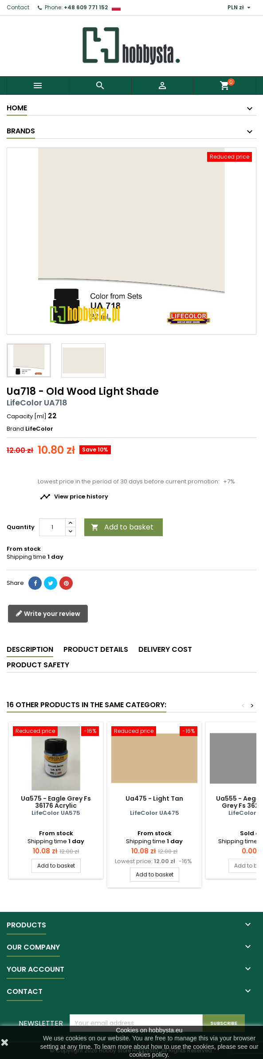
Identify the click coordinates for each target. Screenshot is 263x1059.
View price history (74, 496)
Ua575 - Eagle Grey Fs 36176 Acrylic (56, 802)
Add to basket (122, 527)
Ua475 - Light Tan (154, 798)
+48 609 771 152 (86, 7)
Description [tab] (30, 649)
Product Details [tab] (95, 649)
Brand (15, 429)
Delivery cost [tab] (165, 649)
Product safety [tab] (38, 665)
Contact (18, 7)
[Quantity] (52, 527)
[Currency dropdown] (240, 7)
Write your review (48, 614)
